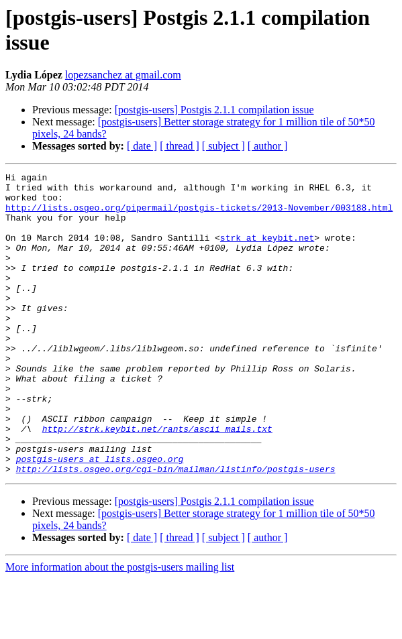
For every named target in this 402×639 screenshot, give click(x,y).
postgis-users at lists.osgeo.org (100, 517)
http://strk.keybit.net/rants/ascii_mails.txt (157, 481)
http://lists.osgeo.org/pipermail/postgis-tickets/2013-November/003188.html (199, 215)
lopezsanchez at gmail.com (123, 74)
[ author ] (268, 146)
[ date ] (142, 146)
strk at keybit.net (267, 251)
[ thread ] (179, 146)
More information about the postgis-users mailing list (119, 627)
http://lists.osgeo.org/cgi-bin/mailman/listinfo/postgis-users (176, 529)
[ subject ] (223, 146)
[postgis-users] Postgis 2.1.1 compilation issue (214, 109)
